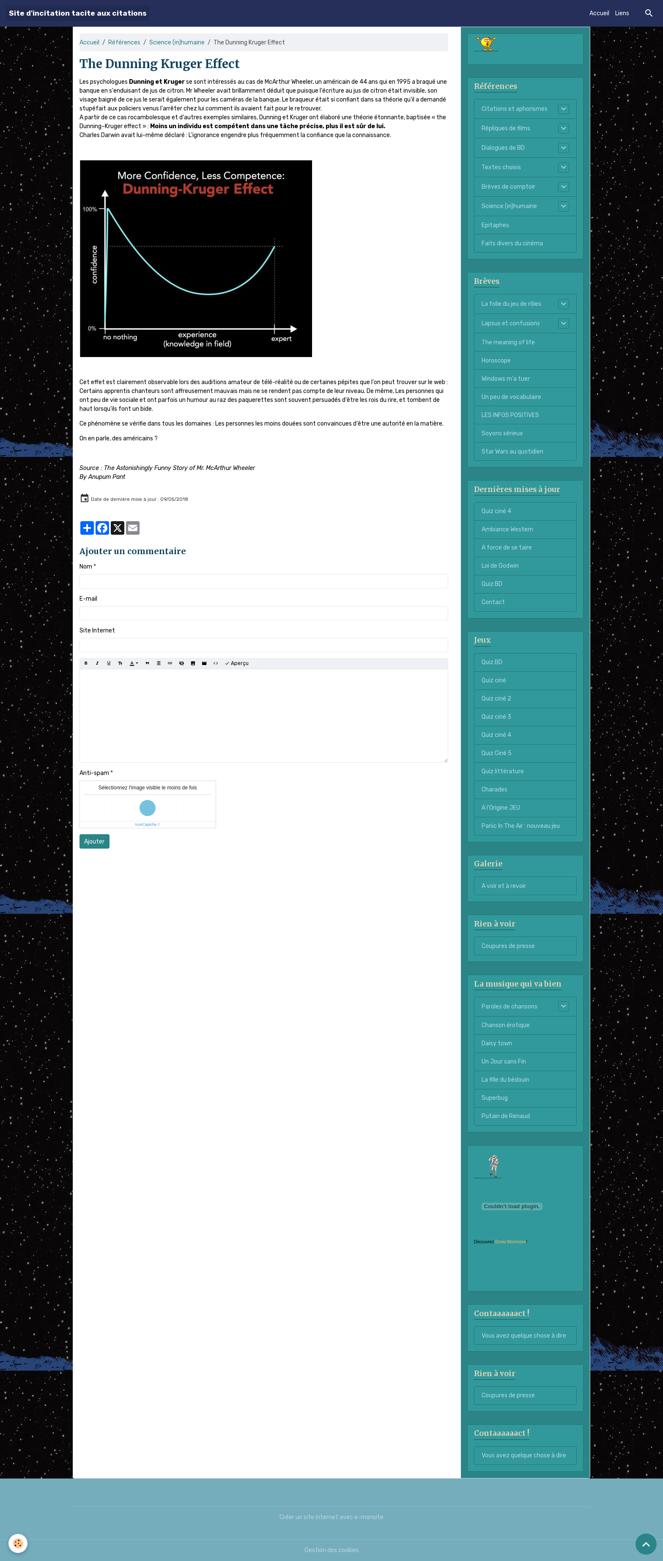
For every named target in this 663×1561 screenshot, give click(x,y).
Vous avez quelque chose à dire (524, 1335)
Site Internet (97, 630)
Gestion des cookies (331, 1550)
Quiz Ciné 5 (497, 753)
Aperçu (237, 663)
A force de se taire (507, 547)
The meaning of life (508, 342)
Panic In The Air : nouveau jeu (521, 826)
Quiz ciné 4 (496, 511)
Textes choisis (501, 167)
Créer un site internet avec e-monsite (331, 1517)
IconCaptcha (145, 824)
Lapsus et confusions (511, 323)
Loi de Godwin (500, 565)
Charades (494, 789)
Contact (493, 602)
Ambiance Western (507, 529)
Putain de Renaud (506, 1116)
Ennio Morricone (510, 1241)
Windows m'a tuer (506, 378)
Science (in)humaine (177, 42)
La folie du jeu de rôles (511, 304)
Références (124, 42)
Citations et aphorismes (515, 109)
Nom (85, 566)
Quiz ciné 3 (496, 716)
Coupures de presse (508, 946)
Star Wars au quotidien (512, 451)
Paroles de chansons (509, 1006)
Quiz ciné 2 (496, 698)
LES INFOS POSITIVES (510, 415)
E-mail (88, 598)
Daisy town (497, 1043)
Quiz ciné (494, 680)
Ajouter (94, 841)
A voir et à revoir (504, 886)
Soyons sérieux (502, 433)
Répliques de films (506, 128)
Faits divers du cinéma (512, 243)
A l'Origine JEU (501, 807)
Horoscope (496, 360)
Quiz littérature (503, 771)
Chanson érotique (506, 1025)
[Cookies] (17, 1543)
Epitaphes (495, 225)
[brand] (78, 13)
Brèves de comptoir (508, 186)
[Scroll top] (646, 1544)
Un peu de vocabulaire (511, 397)
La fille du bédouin (505, 1079)
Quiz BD (492, 584)
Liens (622, 13)
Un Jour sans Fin (504, 1061)
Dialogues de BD (503, 147)
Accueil (599, 13)
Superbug (495, 1098)
